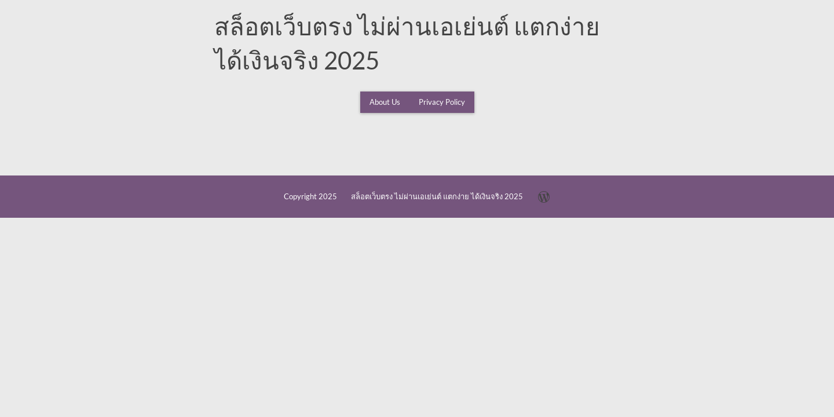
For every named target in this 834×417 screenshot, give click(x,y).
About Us (385, 102)
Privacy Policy (442, 102)
